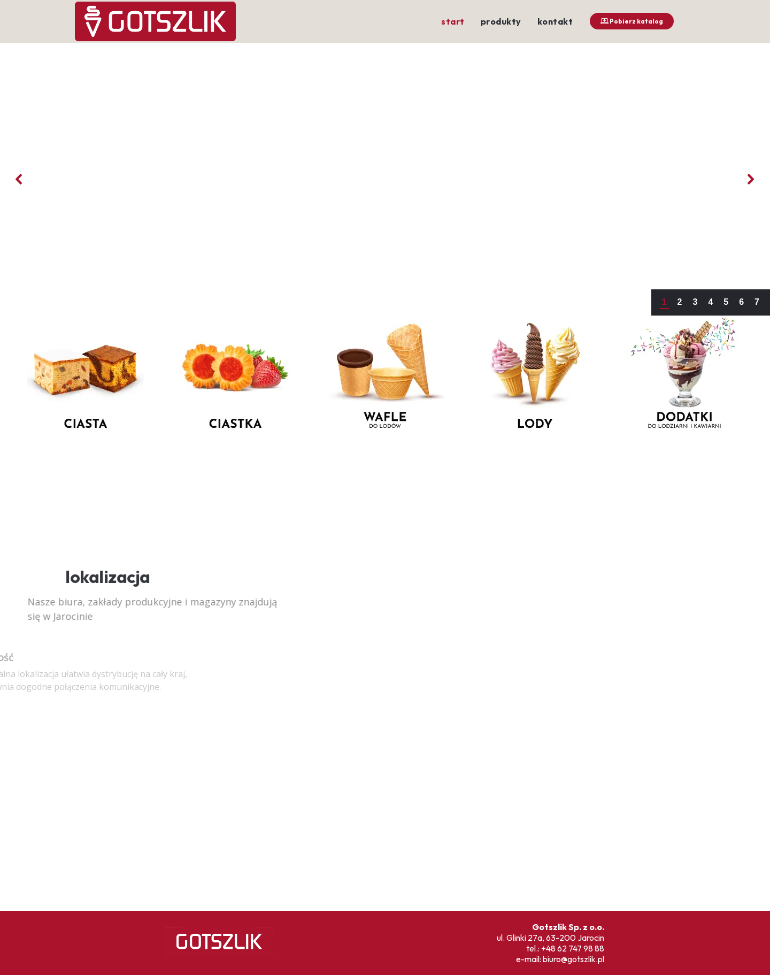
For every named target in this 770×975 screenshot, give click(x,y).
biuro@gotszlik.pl (573, 959)
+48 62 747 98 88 (572, 948)
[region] (385, 463)
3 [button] (694, 301)
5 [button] (725, 301)
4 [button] (710, 301)
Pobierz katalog (631, 21)
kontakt (555, 21)
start (453, 21)
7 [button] (756, 301)
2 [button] (679, 301)
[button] (19, 179)
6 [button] (741, 301)
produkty (501, 21)
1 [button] (664, 301)
